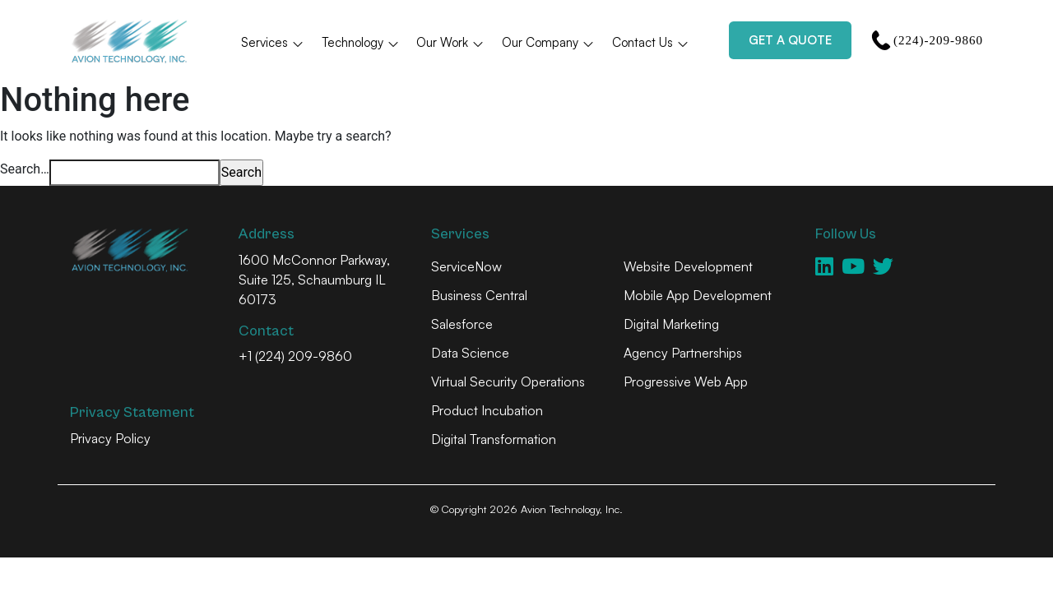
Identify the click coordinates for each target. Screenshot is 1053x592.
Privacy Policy (110, 438)
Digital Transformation (493, 439)
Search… (24, 169)
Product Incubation (487, 410)
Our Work (450, 42)
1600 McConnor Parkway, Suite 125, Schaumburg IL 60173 (314, 280)
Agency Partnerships (683, 353)
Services (272, 42)
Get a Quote (790, 40)
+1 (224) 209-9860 (295, 356)
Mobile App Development (698, 295)
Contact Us (650, 42)
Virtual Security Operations (508, 381)
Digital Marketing (671, 324)
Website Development (688, 266)
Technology (361, 42)
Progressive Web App (686, 381)
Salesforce (462, 324)
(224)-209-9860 (927, 40)
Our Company (548, 42)
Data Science (470, 353)
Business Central (479, 295)
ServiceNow (466, 266)
